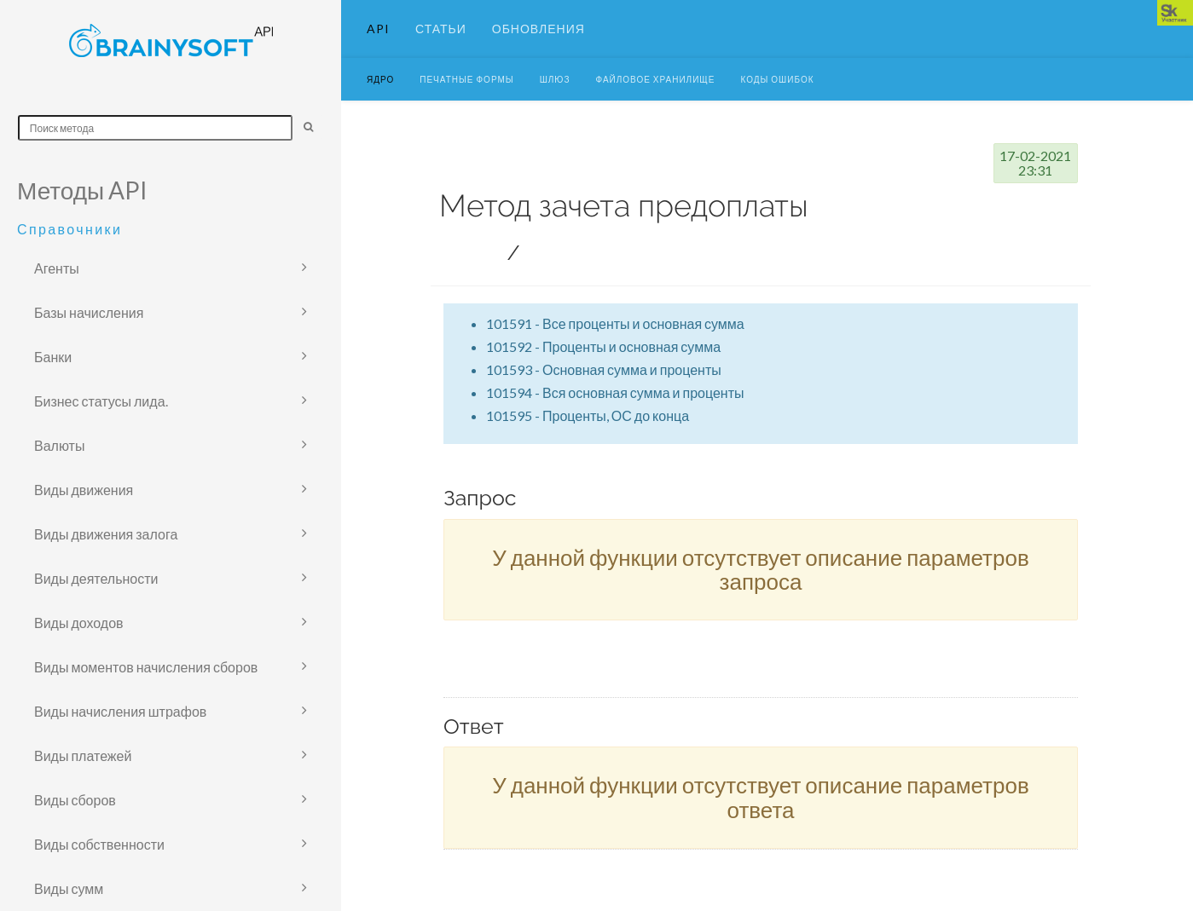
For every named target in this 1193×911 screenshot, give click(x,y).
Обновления (538, 38)
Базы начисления (88, 312)
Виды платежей (82, 755)
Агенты (56, 268)
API (378, 38)
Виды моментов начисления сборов (146, 667)
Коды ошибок (777, 98)
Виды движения (83, 489)
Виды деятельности (96, 578)
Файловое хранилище (655, 98)
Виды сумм (68, 888)
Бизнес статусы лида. (101, 401)
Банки (53, 357)
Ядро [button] (380, 98)
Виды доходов (79, 622)
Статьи (440, 38)
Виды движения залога (105, 534)
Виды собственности (99, 844)
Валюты (59, 445)
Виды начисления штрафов (120, 711)
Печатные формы (466, 98)
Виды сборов (75, 800)
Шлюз (555, 98)
